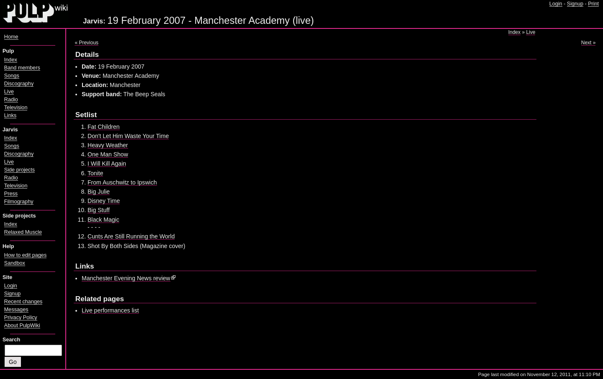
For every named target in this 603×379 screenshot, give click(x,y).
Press (11, 194)
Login (555, 4)
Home (11, 37)
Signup (575, 4)
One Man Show (108, 154)
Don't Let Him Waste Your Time (128, 136)
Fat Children (104, 126)
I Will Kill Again (107, 163)
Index (514, 32)
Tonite (95, 173)
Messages (16, 309)
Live (530, 32)
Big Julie (99, 191)
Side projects (19, 170)
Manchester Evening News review (126, 278)
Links (10, 115)
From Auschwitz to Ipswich (122, 182)
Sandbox (14, 263)
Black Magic (103, 219)
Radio (11, 99)
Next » (588, 43)
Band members (22, 68)
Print (593, 4)
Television (16, 107)
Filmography (19, 202)
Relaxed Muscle (23, 232)
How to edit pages (25, 255)
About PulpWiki (22, 325)
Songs (11, 76)
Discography (19, 84)
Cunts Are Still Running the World (131, 236)
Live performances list (110, 310)
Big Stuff (99, 210)
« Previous (86, 43)
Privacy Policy (20, 317)
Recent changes (23, 302)
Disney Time (104, 200)
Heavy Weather (108, 145)
